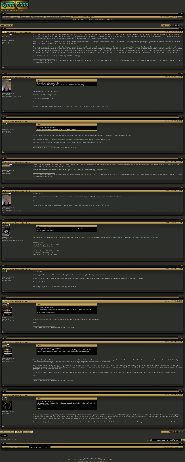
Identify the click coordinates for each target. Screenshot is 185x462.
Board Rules (7, 447)
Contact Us (164, 447)
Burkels (5, 225)
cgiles (4, 304)
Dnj (3, 398)
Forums (15, 17)
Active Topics (93, 19)
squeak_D (6, 35)
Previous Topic (7, 432)
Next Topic (28, 432)
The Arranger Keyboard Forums (32, 17)
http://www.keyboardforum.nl (43, 246)
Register (74, 19)
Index (18, 432)
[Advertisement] (139, 5)
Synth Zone (6, 17)
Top (3, 67)
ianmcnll (5, 80)
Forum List (82, 19)
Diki (12, 439)
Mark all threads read (21, 447)
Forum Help (110, 19)
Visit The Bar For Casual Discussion (12, 10)
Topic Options (6, 25)
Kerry (15, 439)
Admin (8, 439)
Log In (179, 17)
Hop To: (149, 440)
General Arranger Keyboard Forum (58, 17)
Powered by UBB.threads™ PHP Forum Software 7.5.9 (92, 461)
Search (101, 19)
